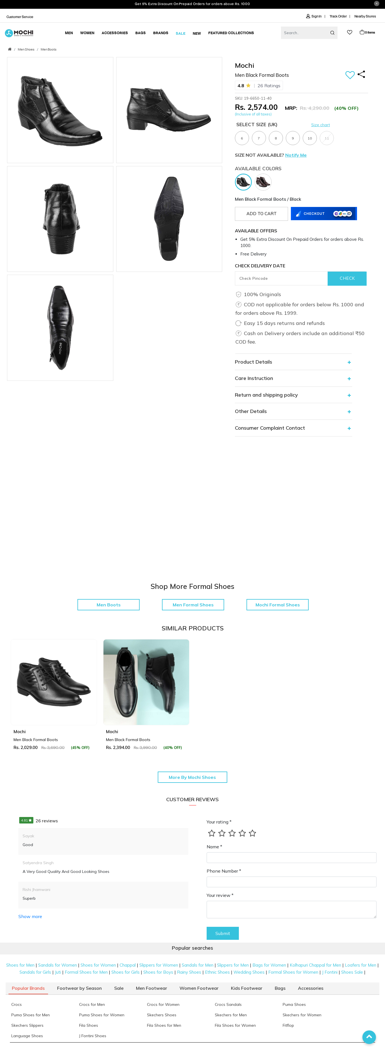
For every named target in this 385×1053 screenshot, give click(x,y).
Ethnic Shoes (217, 972)
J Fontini (330, 972)
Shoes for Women (98, 965)
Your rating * (219, 822)
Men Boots (49, 49)
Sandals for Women (57, 965)
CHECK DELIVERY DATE (260, 265)
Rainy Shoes (189, 972)
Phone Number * (224, 871)
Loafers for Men (360, 965)
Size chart (320, 125)
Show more (30, 916)
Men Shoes (26, 49)
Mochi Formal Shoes (278, 605)
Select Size (257, 124)
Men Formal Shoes (193, 605)
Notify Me (296, 155)
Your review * (220, 895)
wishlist (349, 32)
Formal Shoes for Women (293, 972)
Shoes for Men (20, 965)
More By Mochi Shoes (192, 777)
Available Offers (256, 230)
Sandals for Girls (35, 972)
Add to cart (261, 213)
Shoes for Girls (125, 972)
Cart (367, 32)
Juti (58, 972)
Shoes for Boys (158, 972)
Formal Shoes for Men (86, 972)
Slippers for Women (158, 965)
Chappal (128, 965)
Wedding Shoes (249, 972)
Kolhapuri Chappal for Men (315, 965)
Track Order (338, 16)
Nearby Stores (365, 16)
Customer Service (20, 17)
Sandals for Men (197, 965)
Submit (222, 933)
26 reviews (38, 820)
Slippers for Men (233, 965)
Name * (214, 846)
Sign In (314, 16)
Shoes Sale (352, 972)
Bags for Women (269, 965)
